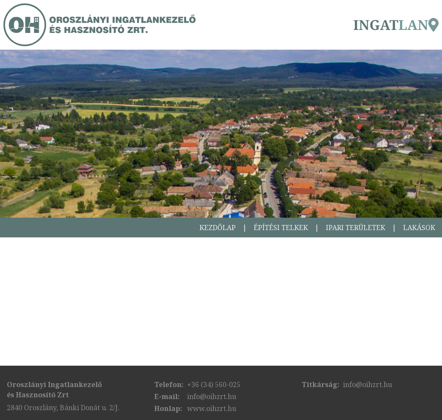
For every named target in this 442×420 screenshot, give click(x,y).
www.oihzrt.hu (211, 408)
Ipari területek (355, 227)
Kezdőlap (217, 227)
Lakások (419, 227)
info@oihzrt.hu (211, 396)
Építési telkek (281, 227)
